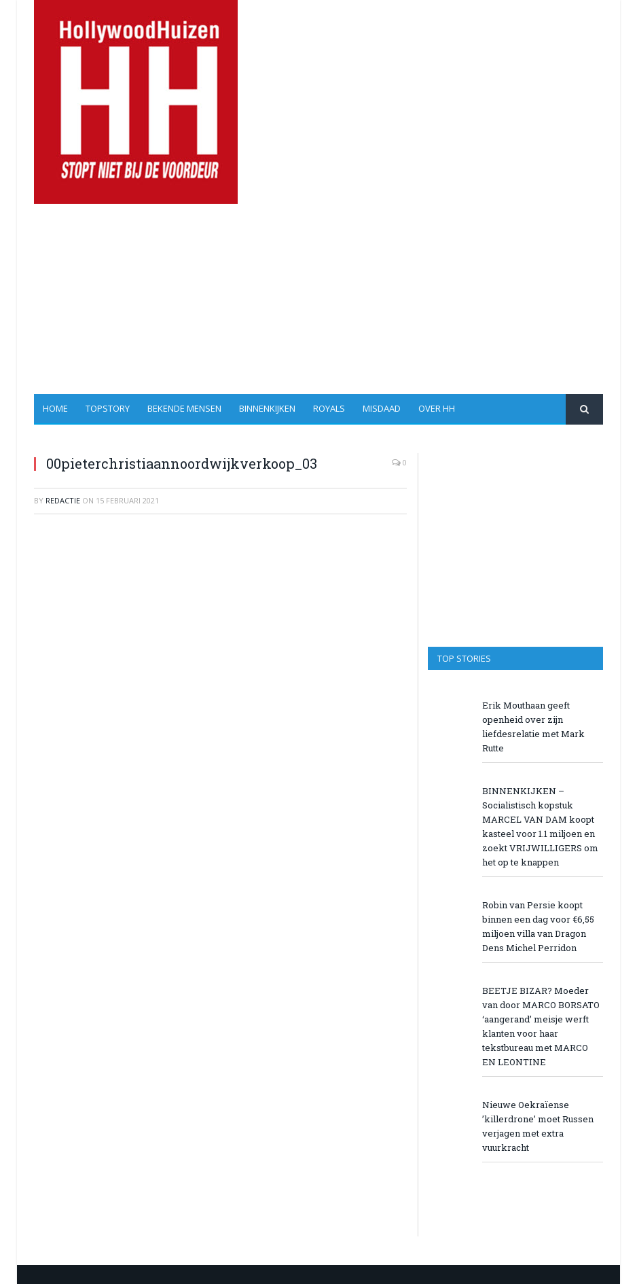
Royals (329, 408)
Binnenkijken (267, 408)
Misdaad (382, 408)
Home (55, 408)
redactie (63, 500)
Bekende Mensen (184, 408)
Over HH (436, 408)
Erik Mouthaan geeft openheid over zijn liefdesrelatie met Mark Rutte (533, 726)
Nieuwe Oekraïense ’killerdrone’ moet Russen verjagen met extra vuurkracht (538, 1126)
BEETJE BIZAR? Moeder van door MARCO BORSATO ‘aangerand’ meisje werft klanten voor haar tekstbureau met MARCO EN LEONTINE (541, 1026)
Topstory (108, 408)
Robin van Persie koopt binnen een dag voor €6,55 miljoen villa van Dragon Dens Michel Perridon (538, 926)
